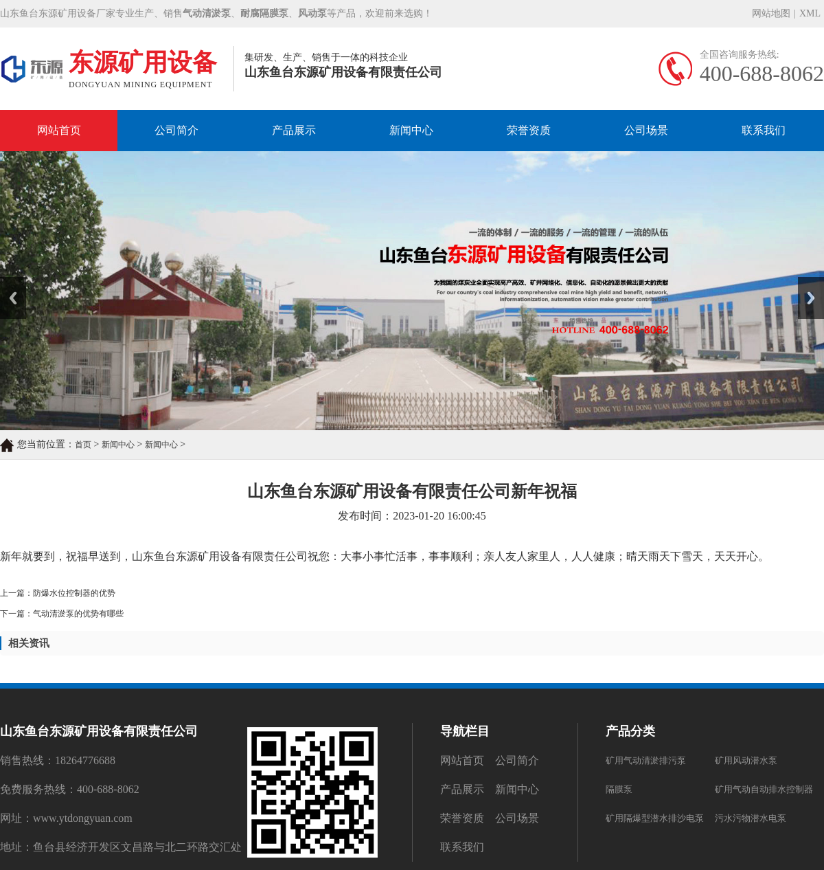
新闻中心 (411, 130)
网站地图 (771, 13)
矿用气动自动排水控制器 (764, 789)
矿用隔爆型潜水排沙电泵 (655, 818)
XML (810, 13)
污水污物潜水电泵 (750, 818)
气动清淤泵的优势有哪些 (78, 613)
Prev (7, 282)
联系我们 (764, 130)
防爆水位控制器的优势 (74, 593)
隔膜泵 (619, 789)
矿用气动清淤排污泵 (646, 760)
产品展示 (294, 130)
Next (806, 282)
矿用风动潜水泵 (746, 760)
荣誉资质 (529, 130)
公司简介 (176, 130)
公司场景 (646, 130)
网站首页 (59, 130)
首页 (83, 444)
